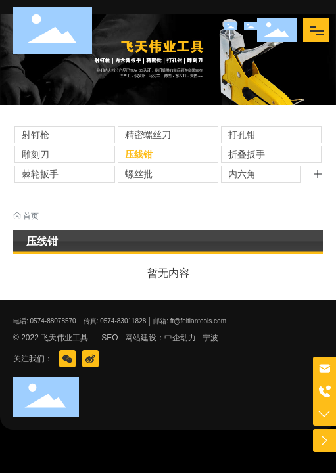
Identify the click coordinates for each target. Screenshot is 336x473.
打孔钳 (242, 134)
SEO (109, 337)
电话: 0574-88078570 (44, 321)
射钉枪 (35, 134)
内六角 (242, 174)
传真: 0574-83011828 (115, 321)
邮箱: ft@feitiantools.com (189, 321)
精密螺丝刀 (148, 134)
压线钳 (139, 154)
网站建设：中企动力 (160, 337)
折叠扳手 (246, 154)
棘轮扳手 (40, 174)
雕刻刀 (35, 154)
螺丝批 (139, 174)
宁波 (210, 337)
